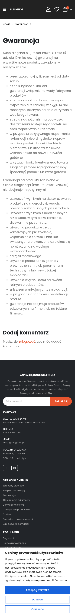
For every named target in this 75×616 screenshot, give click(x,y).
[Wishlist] (57, 9)
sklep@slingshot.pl (13, 442)
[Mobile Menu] (4, 9)
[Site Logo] (16, 9)
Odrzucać (37, 609)
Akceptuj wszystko (37, 590)
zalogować (27, 341)
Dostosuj (37, 599)
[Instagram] (14, 468)
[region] (37, 582)
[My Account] (48, 9)
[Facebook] (6, 468)
